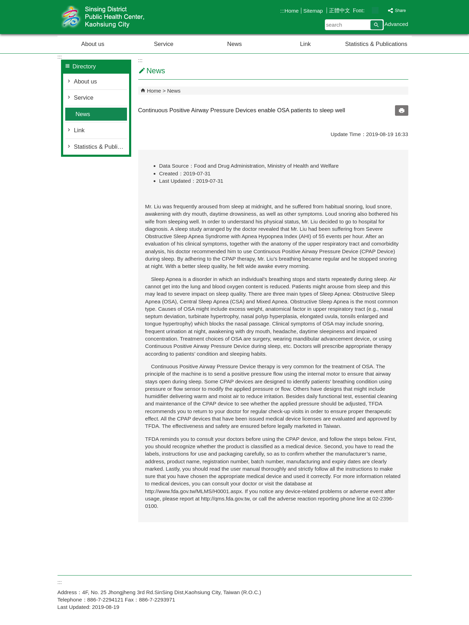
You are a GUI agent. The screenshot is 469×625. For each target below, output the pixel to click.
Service (164, 44)
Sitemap (313, 11)
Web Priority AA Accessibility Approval (386, 587)
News (234, 44)
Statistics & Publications (376, 44)
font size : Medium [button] (375, 10)
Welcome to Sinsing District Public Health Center (117, 17)
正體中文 (339, 10)
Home (291, 11)
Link (305, 44)
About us (93, 44)
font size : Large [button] (383, 10)
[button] (376, 24)
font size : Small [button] (368, 10)
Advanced (396, 24)
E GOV (351, 587)
